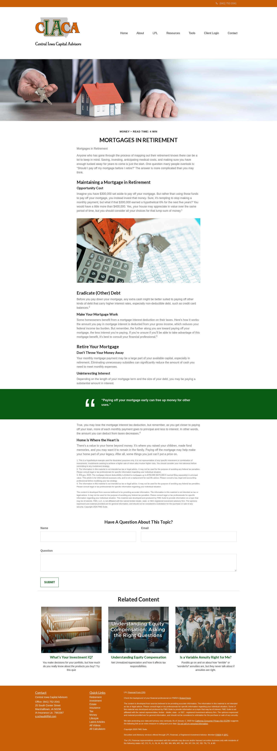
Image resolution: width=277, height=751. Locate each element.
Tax (91, 711)
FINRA (218, 735)
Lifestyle (94, 718)
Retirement (96, 697)
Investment (96, 700)
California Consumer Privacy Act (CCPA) (212, 721)
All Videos (95, 725)
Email (145, 528)
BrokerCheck (185, 698)
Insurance (95, 707)
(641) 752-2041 (226, 3)
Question (46, 550)
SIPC (225, 735)
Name (44, 528)
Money (93, 714)
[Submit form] (49, 582)
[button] (140, 33)
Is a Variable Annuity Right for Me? (205, 657)
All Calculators (97, 729)
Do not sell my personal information (193, 724)
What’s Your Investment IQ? (71, 657)
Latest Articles (97, 721)
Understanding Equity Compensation (138, 657)
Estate (93, 704)
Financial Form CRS (136, 692)
